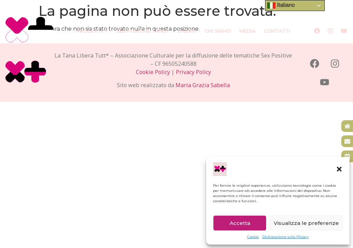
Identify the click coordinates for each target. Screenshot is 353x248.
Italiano (281, 5)
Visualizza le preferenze (306, 223)
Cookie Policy (153, 72)
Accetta (240, 223)
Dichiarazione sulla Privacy (285, 237)
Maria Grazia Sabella (202, 85)
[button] (339, 169)
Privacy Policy (193, 72)
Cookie (253, 237)
